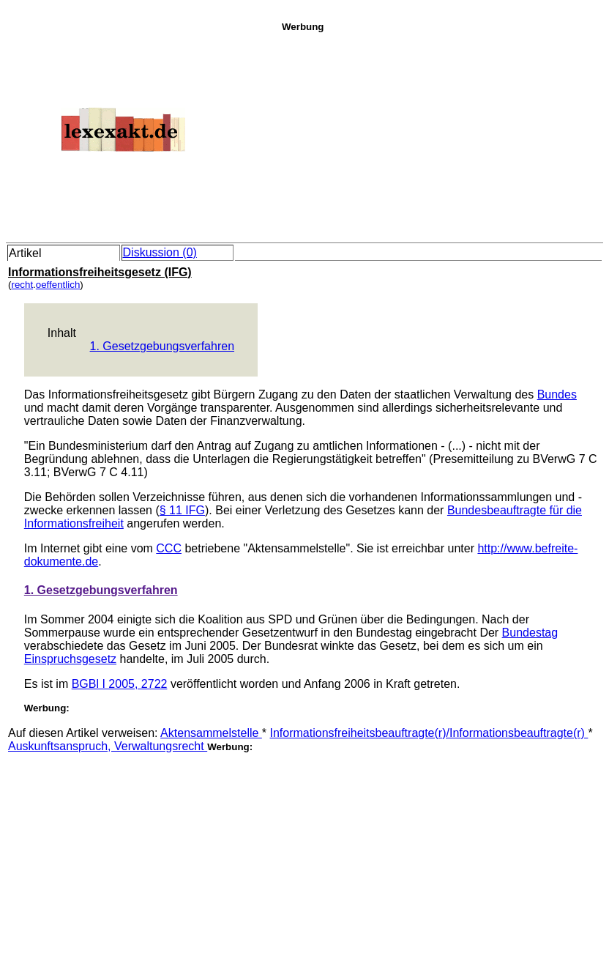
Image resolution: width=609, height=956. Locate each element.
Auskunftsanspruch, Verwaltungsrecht (107, 746)
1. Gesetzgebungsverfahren (162, 346)
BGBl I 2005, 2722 (120, 684)
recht (22, 284)
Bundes (557, 394)
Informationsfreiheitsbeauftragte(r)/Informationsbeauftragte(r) (429, 733)
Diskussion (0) (160, 252)
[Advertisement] (441, 134)
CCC (169, 548)
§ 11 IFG (182, 510)
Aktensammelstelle (211, 733)
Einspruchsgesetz (70, 659)
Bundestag (530, 632)
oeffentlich (58, 284)
